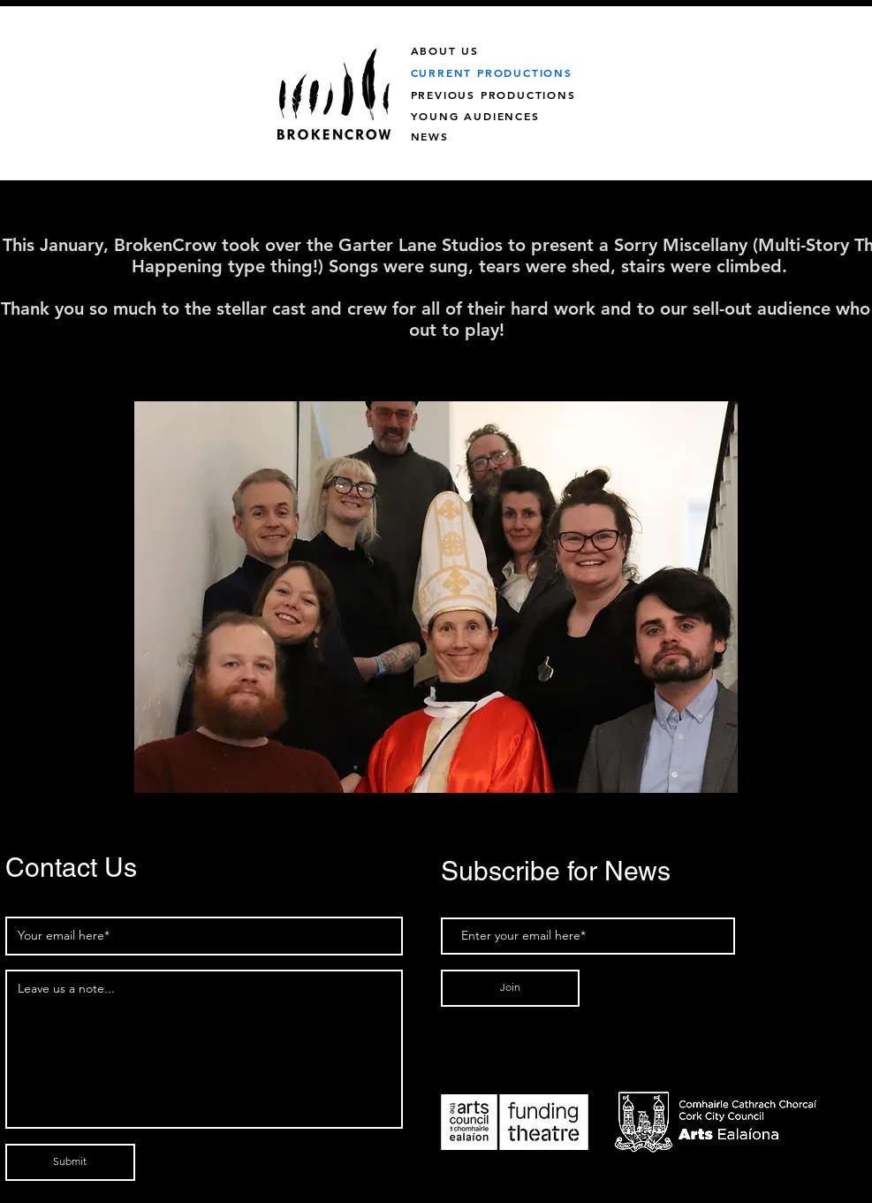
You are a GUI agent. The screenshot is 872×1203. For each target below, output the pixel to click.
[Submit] (70, 1162)
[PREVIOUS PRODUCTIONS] (515, 94)
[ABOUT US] (464, 50)
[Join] (510, 988)
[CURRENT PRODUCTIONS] (537, 72)
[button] (436, 597)
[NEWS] (448, 135)
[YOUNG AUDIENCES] (505, 115)
